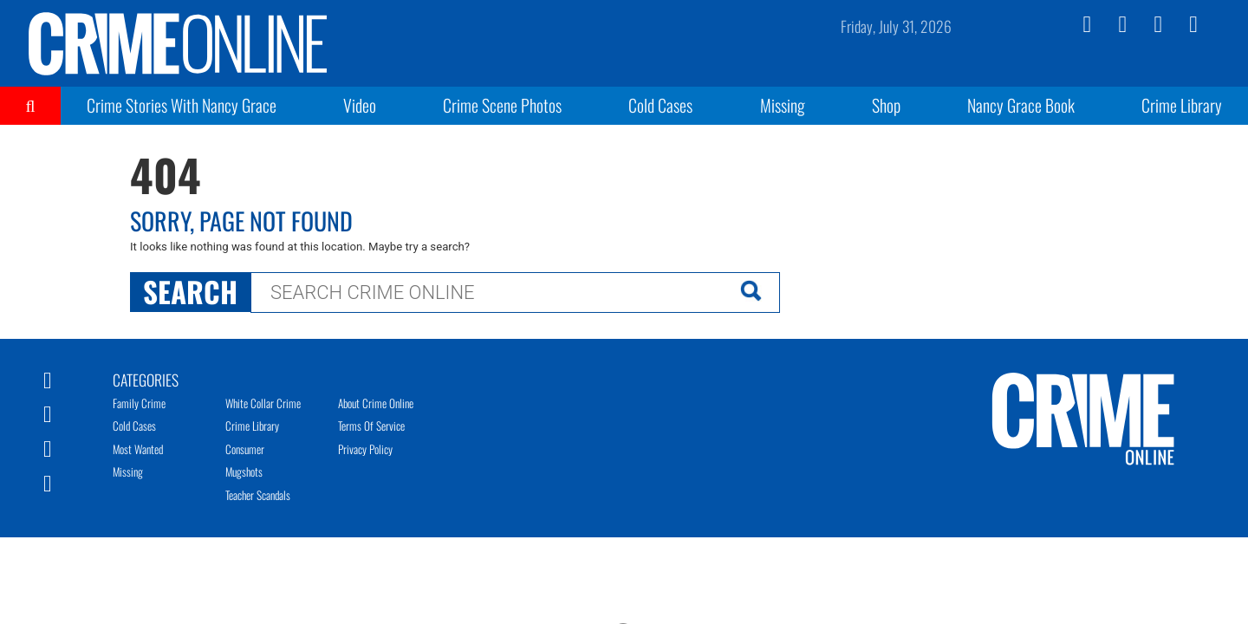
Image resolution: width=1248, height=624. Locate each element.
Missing (782, 105)
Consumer (244, 449)
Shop (886, 105)
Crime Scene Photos (502, 105)
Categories (146, 378)
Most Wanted (138, 449)
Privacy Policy (365, 449)
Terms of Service (371, 425)
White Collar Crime (263, 403)
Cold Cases (660, 105)
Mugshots (244, 471)
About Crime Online (375, 403)
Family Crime (139, 403)
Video (359, 105)
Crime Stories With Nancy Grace (181, 105)
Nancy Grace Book (1021, 105)
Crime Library (1181, 105)
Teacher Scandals (257, 495)
